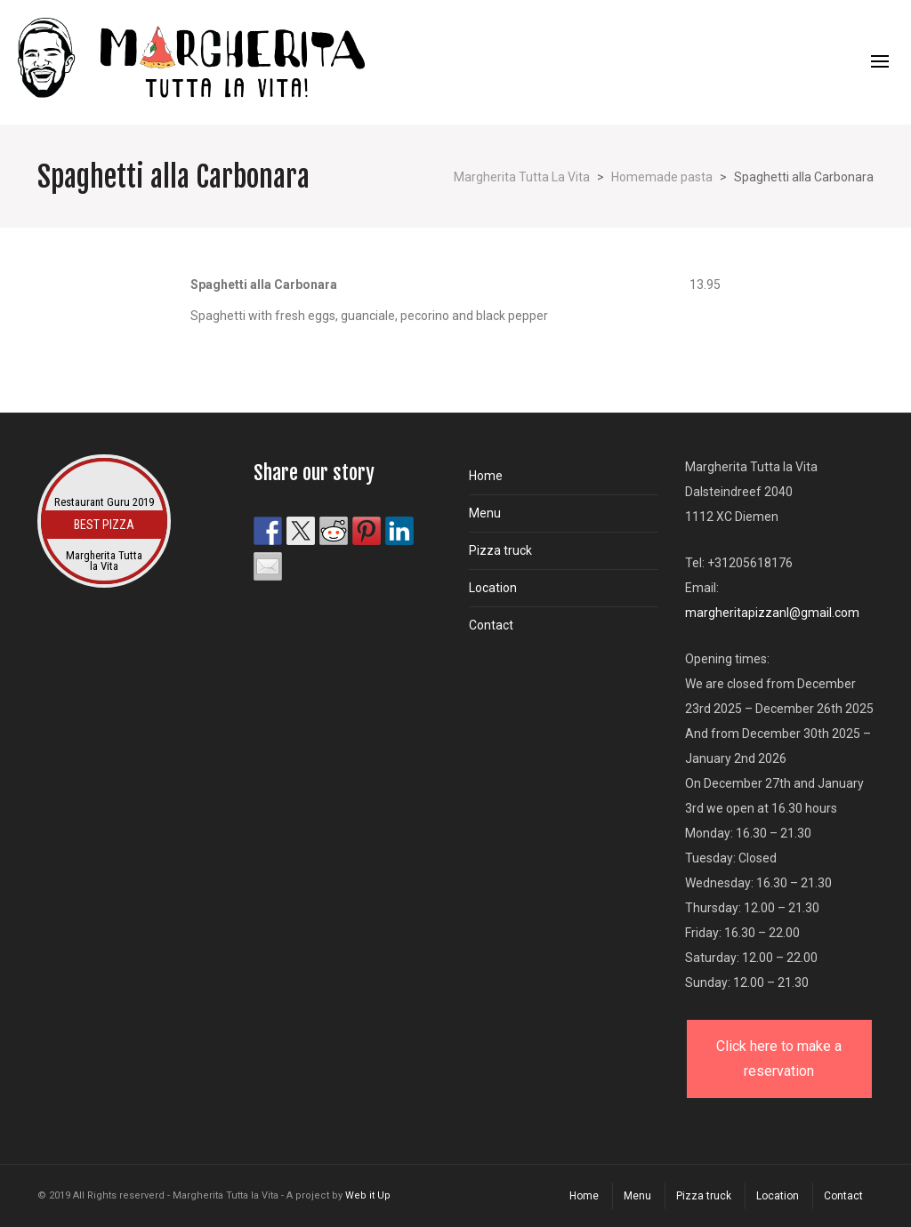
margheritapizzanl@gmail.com (772, 612)
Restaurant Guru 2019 (104, 502)
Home (486, 476)
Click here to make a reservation (779, 1058)
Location (493, 588)
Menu (485, 513)
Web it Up (368, 1195)
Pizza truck (500, 550)
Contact (491, 625)
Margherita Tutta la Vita (104, 561)
